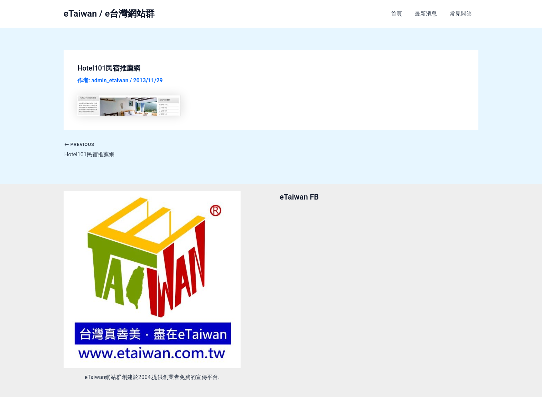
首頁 (400, 13)
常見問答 (462, 13)
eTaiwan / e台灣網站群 (109, 13)
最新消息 (429, 13)
